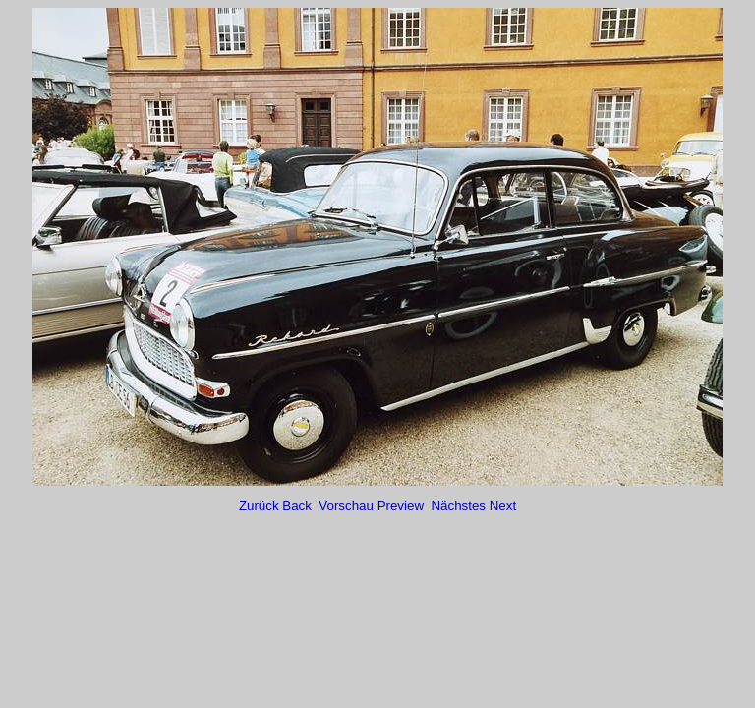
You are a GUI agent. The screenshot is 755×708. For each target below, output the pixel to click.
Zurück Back (277, 506)
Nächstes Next (473, 506)
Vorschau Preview (373, 506)
